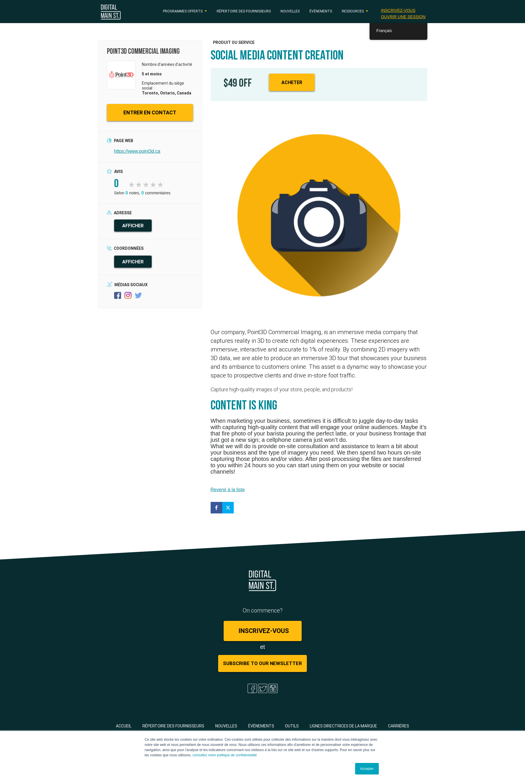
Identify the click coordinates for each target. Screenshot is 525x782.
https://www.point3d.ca (137, 151)
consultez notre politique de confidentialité (224, 755)
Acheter (291, 82)
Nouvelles (290, 11)
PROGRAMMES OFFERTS (183, 11)
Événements (320, 11)
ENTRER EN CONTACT (149, 112)
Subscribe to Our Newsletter (262, 663)
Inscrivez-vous (398, 10)
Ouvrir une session (403, 16)
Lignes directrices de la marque (343, 726)
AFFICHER (133, 225)
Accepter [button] (367, 769)
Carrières (398, 726)
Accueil (123, 726)
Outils (292, 726)
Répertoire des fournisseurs (244, 11)
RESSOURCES (353, 11)
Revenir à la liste (228, 489)
